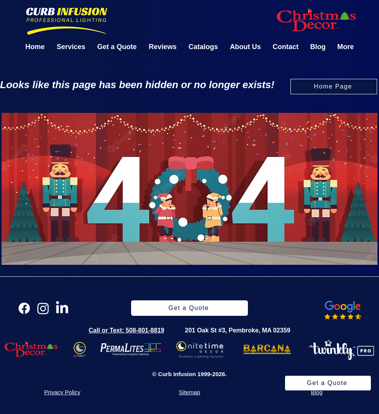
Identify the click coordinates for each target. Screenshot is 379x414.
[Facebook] (24, 308)
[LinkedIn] (62, 308)
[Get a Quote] (328, 383)
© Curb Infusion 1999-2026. (189, 374)
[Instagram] (43, 308)
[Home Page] (333, 86)
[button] (71, 46)
